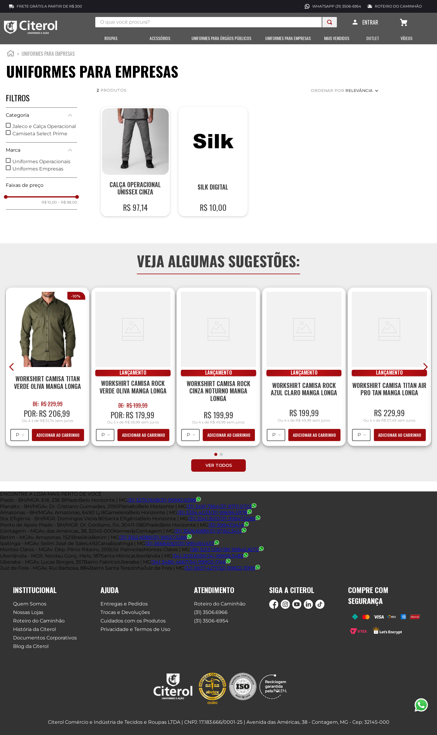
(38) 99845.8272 (243, 550)
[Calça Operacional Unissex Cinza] (135, 166)
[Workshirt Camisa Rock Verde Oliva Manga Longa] (133, 370)
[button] (41, 119)
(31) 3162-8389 (135, 538)
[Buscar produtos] (329, 22)
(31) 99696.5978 (231, 513)
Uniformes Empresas (37, 173)
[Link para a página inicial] (10, 58)
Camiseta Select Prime (39, 138)
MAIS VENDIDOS (336, 38)
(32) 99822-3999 (238, 568)
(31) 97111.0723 (237, 507)
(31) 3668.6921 (161, 544)
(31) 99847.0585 (239, 519)
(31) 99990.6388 (180, 501)
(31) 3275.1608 (143, 501)
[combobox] (216, 22)
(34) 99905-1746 (209, 562)
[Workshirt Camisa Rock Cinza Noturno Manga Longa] (218, 370)
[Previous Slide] (11, 371)
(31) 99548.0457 (198, 544)
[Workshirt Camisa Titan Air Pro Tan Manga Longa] (389, 370)
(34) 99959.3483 (226, 556)
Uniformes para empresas (48, 58)
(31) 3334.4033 (194, 513)
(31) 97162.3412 (227, 531)
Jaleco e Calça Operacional (44, 130)
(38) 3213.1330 (206, 550)
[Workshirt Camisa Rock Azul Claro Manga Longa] (304, 370)
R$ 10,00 (49, 206)
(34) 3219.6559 (188, 556)
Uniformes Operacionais (41, 166)
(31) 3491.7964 (202, 507)
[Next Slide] (425, 371)
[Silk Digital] (213, 166)
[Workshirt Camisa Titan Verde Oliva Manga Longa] (47, 370)
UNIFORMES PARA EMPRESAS (288, 38)
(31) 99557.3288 (172, 538)
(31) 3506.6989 (191, 531)
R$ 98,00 (67, 206)
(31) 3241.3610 (203, 519)
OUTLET (372, 38)
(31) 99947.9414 (228, 525)
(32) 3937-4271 (200, 568)
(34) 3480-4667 (169, 562)
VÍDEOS (406, 38)
